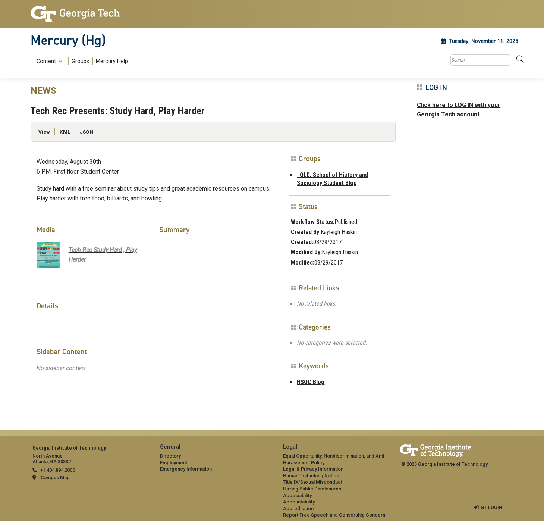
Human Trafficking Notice (311, 475)
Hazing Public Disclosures (312, 489)
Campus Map (55, 477)
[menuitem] (81, 61)
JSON (86, 132)
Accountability (299, 502)
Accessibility (297, 495)
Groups (80, 61)
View (44, 132)
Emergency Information (186, 469)
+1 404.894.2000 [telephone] (57, 470)
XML (65, 132)
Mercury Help (112, 61)
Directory (170, 456)
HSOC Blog (310, 382)
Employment (173, 462)
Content (46, 62)
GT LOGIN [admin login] (491, 507)
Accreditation (298, 508)
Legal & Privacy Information (313, 469)
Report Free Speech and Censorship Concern (334, 515)
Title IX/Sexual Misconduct (312, 482)
